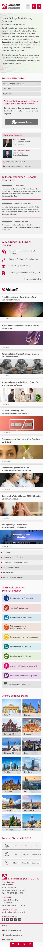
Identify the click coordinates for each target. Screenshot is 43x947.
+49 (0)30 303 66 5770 (15, 905)
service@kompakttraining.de (14, 912)
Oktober (16, 863)
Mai (26, 846)
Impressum (7, 939)
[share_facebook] (19, 944)
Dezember (36, 863)
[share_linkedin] (30, 944)
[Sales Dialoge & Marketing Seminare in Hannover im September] (34, 6)
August (26, 854)
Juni (36, 846)
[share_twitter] (24, 944)
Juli (16, 854)
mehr (5, 68)
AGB (4, 926)
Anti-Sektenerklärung (11, 930)
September (36, 854)
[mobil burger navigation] (28, 6)
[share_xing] (13, 944)
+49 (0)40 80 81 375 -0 (15, 890)
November (26, 863)
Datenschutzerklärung (12, 935)
